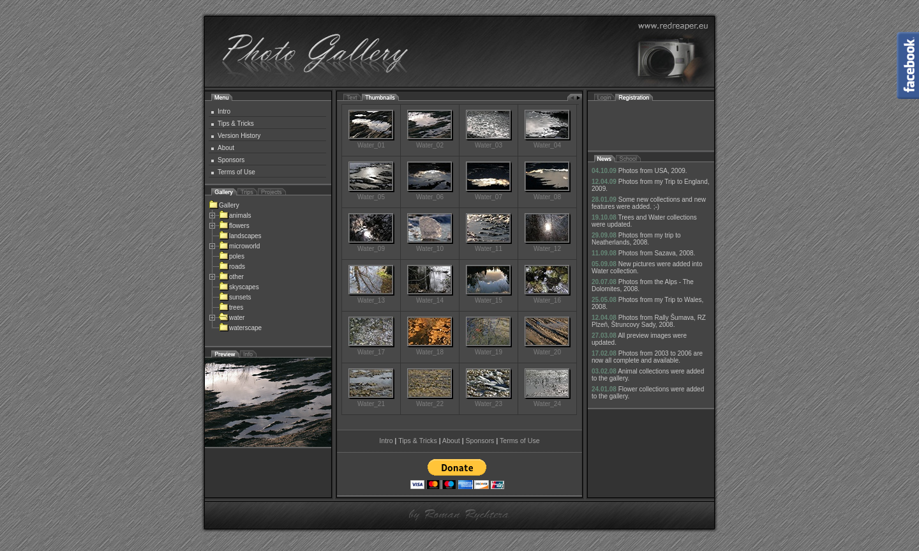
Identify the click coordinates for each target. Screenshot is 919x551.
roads (232, 266)
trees (231, 307)
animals (235, 215)
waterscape (240, 327)
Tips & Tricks (236, 123)
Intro (224, 111)
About (226, 147)
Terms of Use (236, 172)
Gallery (224, 205)
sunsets (235, 297)
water (231, 317)
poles (231, 256)
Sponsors (231, 159)
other (231, 276)
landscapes (240, 235)
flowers (234, 225)
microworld (239, 246)
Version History (239, 135)
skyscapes (239, 287)
